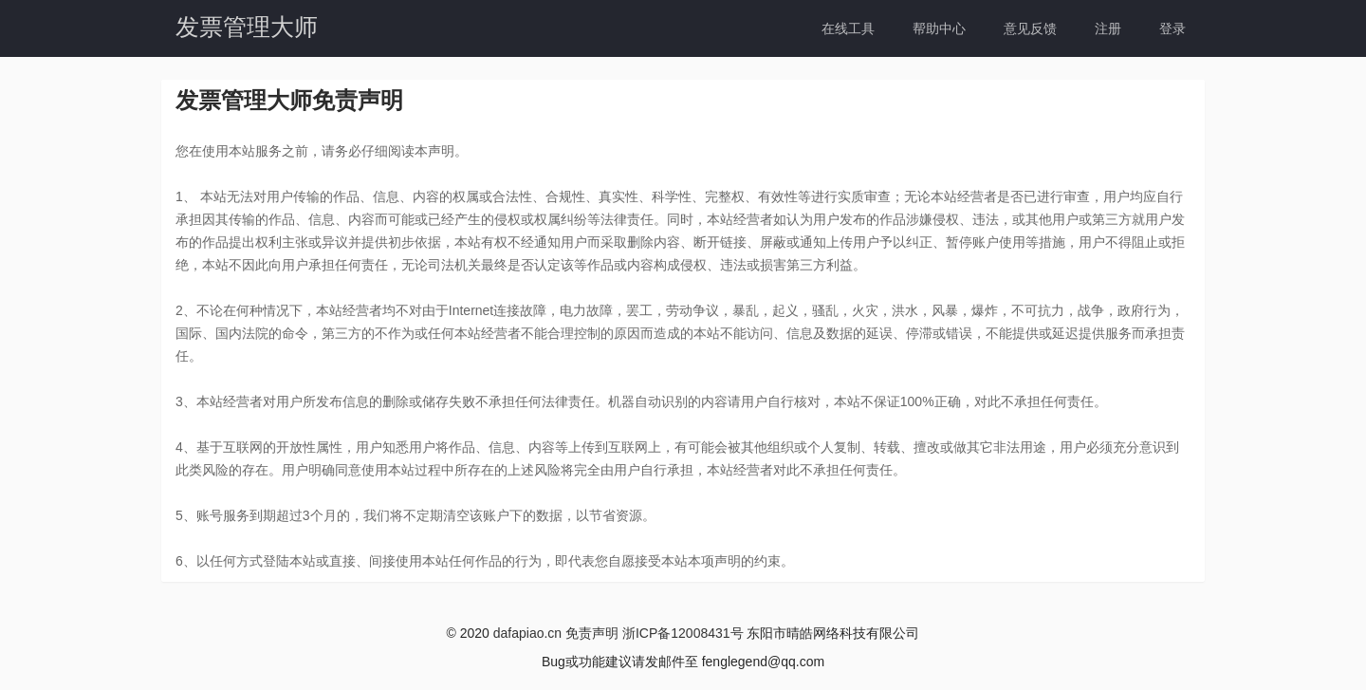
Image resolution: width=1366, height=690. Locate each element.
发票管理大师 (246, 26)
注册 (1108, 28)
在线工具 (848, 28)
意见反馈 (1030, 28)
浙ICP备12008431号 (683, 633)
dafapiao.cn (527, 633)
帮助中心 (939, 28)
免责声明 (591, 633)
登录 (1172, 28)
